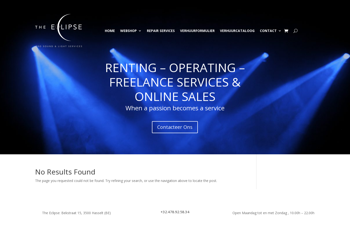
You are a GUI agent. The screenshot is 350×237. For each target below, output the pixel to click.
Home (110, 30)
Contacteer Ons (175, 127)
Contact (268, 30)
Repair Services (161, 30)
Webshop (128, 30)
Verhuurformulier (197, 30)
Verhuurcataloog (237, 30)
